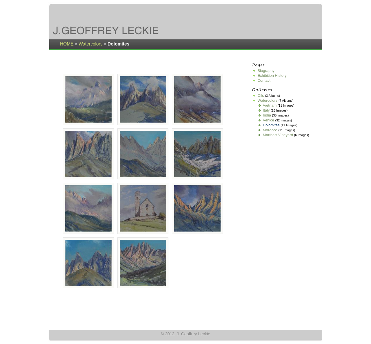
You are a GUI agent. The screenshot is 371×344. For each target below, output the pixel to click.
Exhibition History (271, 75)
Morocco (270, 130)
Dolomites (271, 125)
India (267, 115)
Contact (263, 80)
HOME (67, 43)
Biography (265, 70)
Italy (266, 110)
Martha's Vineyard (278, 135)
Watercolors (91, 43)
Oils (260, 95)
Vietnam (270, 105)
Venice (268, 120)
